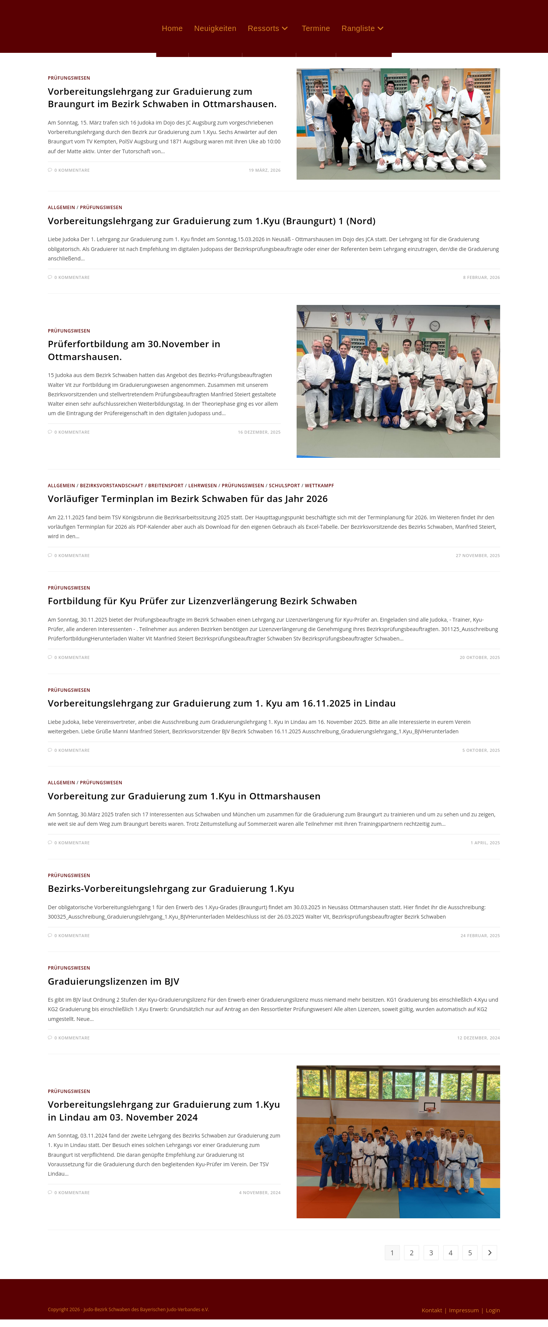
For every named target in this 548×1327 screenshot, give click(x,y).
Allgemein (61, 215)
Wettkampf (319, 493)
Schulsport (284, 493)
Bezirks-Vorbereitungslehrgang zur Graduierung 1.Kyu (171, 896)
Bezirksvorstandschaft (111, 493)
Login (493, 1317)
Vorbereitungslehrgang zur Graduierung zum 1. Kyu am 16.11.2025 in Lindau (222, 710)
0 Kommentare (72, 177)
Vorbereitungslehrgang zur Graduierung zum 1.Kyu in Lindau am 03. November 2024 (164, 1118)
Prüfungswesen (69, 85)
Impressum (464, 1317)
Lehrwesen (202, 493)
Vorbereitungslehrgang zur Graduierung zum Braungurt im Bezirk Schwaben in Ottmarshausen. (162, 105)
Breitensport (166, 493)
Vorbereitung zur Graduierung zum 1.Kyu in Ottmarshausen (184, 803)
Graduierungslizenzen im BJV (113, 988)
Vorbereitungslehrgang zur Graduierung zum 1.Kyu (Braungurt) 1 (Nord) (212, 228)
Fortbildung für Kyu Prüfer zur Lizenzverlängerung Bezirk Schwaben (202, 608)
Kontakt (432, 1317)
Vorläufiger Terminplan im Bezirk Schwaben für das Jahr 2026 (188, 506)
